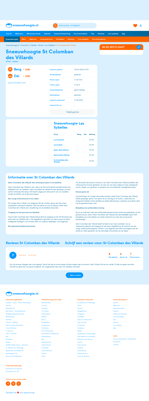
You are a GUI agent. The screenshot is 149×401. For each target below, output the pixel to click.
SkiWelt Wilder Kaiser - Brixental (17, 345)
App (123, 34)
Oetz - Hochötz (11, 334)
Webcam (33, 39)
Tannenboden (46, 303)
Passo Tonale (81, 345)
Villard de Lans (82, 353)
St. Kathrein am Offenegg (14, 348)
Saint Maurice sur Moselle (86, 336)
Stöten (8, 342)
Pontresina (45, 328)
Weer (24, 39)
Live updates (113, 34)
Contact (116, 345)
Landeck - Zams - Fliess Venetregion (18, 303)
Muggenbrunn (82, 311)
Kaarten (47, 34)
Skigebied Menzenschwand (15, 314)
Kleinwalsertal (46, 342)
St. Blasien (45, 348)
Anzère (79, 308)
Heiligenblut (46, 322)
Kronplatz (9, 339)
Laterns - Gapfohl (12, 322)
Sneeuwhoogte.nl (12, 45)
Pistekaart (60, 39)
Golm (79, 305)
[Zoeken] (77, 25)
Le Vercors (9, 331)
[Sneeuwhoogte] (28, 25)
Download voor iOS (12, 371)
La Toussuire (59, 140)
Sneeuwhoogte (12, 39)
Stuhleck (9, 319)
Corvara (44, 305)
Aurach (79, 342)
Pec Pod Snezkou (47, 331)
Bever (44, 319)
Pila (7, 336)
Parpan (44, 353)
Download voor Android (14, 369)
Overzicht (24, 45)
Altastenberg (46, 336)
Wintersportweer (34, 34)
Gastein (8, 305)
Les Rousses (46, 325)
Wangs (79, 331)
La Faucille (81, 325)
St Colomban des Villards (66, 45)
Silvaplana (80, 314)
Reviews (101, 34)
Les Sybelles (50, 45)
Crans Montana (47, 350)
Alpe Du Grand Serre (84, 319)
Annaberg (80, 328)
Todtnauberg (46, 314)
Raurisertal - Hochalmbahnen (15, 311)
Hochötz (80, 348)
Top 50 (9, 34)
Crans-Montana (11, 328)
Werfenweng (10, 317)
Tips (92, 34)
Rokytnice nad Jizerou (84, 339)
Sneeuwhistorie (46, 39)
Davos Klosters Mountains (14, 325)
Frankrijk (33, 45)
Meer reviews (74, 275)
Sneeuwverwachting (62, 34)
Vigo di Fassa (81, 322)
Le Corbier (58, 145)
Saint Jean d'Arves (61, 150)
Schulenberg (81, 350)
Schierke (44, 308)
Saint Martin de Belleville (50, 334)
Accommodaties (80, 34)
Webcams (19, 34)
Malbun (44, 317)
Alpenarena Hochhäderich (14, 350)
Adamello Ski (10, 308)
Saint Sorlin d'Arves (61, 155)
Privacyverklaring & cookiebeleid (124, 339)
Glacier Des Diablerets (14, 356)
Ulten (43, 356)
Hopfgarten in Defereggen (86, 334)
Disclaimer (116, 342)
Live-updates (83, 39)
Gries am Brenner (83, 356)
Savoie (40, 45)
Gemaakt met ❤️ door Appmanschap (20, 393)
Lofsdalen (80, 317)
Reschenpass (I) (11, 353)
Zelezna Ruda (46, 345)
